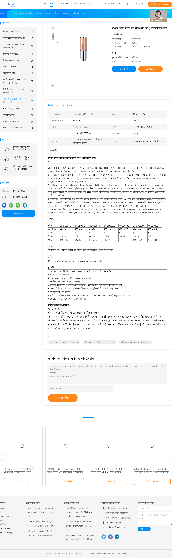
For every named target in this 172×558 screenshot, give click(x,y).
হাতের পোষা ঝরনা (71, 503)
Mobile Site (5, 528)
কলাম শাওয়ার (18, 115)
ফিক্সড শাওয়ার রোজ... (18, 60)
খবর (2, 520)
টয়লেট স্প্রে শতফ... (18, 54)
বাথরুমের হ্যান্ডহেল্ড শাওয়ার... (18, 38)
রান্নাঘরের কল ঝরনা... (18, 121)
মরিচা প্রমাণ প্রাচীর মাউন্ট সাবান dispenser (23, 167)
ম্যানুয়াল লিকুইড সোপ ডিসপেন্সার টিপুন (21, 148)
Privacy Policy (6, 532)
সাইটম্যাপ (4, 524)
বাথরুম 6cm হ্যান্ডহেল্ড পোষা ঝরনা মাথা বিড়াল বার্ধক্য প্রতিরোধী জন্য (80, 537)
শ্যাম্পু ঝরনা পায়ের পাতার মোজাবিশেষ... (18, 46)
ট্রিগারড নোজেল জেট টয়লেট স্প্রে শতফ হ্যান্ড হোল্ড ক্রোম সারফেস (42, 533)
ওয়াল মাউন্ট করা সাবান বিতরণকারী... (18, 100)
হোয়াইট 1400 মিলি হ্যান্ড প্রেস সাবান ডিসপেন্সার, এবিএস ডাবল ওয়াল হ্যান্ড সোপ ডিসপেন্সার (65, 472)
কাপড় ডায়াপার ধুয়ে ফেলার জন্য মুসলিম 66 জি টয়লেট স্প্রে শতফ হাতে (41, 512)
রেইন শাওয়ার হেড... (18, 66)
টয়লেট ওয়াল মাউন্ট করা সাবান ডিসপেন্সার (23, 158)
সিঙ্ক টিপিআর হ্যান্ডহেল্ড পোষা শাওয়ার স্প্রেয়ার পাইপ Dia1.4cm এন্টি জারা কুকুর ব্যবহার (79, 512)
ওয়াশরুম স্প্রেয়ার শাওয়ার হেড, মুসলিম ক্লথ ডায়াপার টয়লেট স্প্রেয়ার (42, 524)
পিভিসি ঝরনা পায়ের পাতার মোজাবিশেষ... (18, 91)
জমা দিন (63, 397)
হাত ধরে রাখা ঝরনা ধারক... (18, 127)
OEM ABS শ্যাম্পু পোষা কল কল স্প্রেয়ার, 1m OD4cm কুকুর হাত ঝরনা (78, 526)
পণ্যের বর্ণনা (67, 105)
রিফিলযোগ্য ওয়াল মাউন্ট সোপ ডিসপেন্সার (135, 342)
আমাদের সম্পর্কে (6, 516)
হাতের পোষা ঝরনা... (18, 31)
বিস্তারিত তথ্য (53, 105)
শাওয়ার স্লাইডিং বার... (18, 108)
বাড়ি (2, 508)
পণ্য (1, 512)
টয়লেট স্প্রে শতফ (33, 503)
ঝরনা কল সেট (18, 73)
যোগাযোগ (18, 213)
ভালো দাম (124, 69)
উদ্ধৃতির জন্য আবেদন (160, 4)
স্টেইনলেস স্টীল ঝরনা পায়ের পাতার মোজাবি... (18, 81)
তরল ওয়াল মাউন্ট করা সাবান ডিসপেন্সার (64, 342)
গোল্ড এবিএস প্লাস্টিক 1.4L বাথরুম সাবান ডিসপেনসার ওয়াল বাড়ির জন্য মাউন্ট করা (151, 472)
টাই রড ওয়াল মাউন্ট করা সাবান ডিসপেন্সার (99, 342)
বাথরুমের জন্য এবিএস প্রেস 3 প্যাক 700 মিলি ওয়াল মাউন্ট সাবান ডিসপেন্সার (20, 472)
